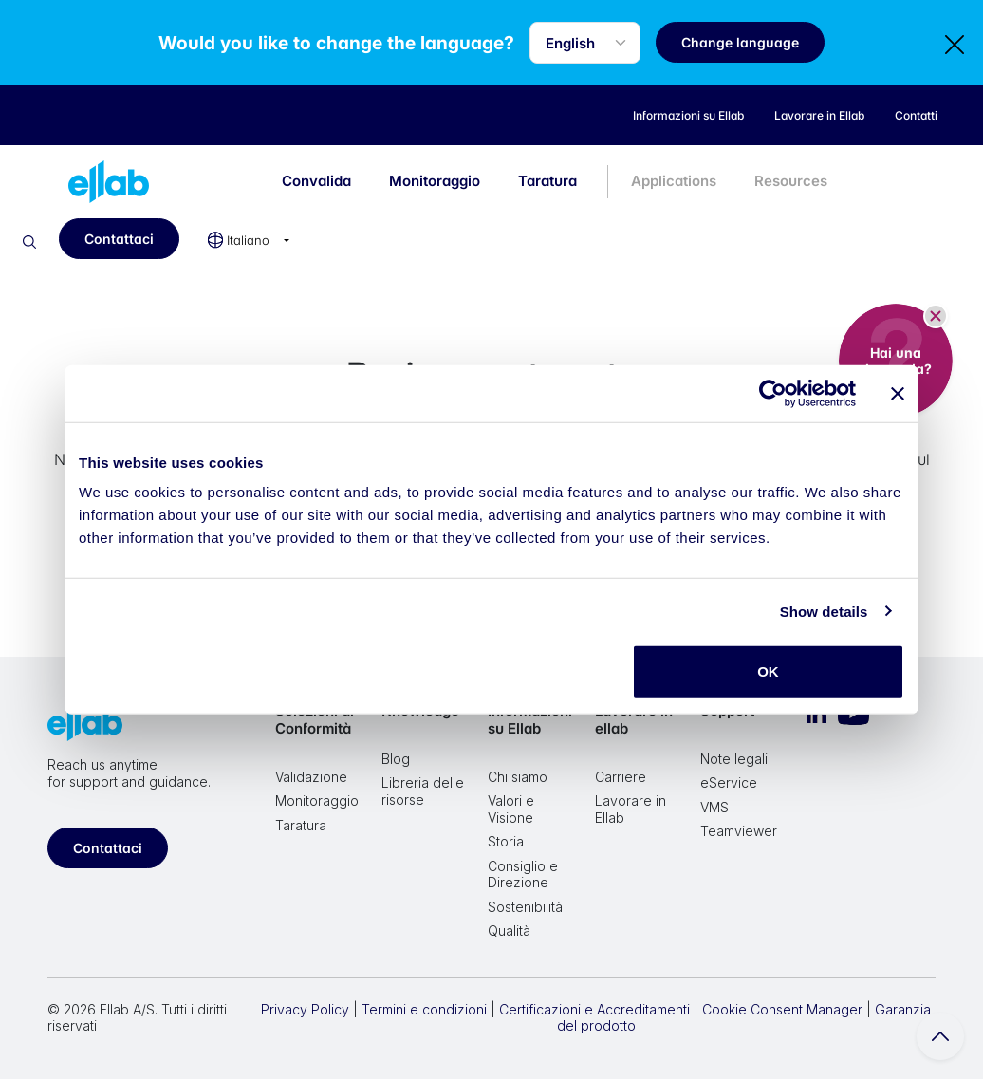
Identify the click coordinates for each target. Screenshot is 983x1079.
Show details (824, 611)
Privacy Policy (305, 1009)
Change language (743, 42)
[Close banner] (897, 393)
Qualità (509, 930)
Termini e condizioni (424, 1009)
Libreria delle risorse (422, 791)
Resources (790, 181)
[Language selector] (587, 43)
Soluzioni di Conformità (314, 719)
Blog (395, 759)
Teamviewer (738, 831)
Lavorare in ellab (634, 719)
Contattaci (119, 239)
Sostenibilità (525, 907)
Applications (673, 181)
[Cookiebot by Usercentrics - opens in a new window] (773, 393)
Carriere (620, 777)
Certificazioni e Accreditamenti (594, 1009)
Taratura (547, 181)
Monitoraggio (434, 181)
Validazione (311, 777)
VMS (714, 807)
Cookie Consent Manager (782, 1009)
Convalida (316, 181)
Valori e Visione (511, 809)
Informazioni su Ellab (530, 719)
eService (728, 782)
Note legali (734, 759)
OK (768, 671)
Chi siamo (517, 777)
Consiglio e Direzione (523, 874)
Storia (506, 841)
